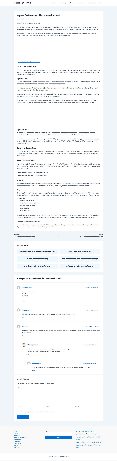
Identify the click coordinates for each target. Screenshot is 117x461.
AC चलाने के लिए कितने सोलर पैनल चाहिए (86, 432)
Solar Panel (74, 3)
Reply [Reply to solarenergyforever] (29, 354)
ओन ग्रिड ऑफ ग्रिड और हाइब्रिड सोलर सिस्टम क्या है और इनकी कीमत (37, 251)
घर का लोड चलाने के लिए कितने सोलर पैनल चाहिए (37, 266)
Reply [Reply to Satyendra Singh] (34, 371)
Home (56, 3)
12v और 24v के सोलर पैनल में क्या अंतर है (37, 259)
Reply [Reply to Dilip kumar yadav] (24, 301)
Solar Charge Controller (20, 438)
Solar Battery (64, 3)
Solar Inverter (93, 3)
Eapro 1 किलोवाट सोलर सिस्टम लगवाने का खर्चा (29, 62)
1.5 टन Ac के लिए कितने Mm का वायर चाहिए (86, 435)
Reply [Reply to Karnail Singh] (24, 317)
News (100, 3)
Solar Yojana (17, 448)
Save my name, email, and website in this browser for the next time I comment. (37, 412)
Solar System (82, 3)
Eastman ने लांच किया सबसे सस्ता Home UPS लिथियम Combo (89, 439)
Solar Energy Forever (22, 3)
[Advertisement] (58, 49)
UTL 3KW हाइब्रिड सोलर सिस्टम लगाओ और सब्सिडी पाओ (89, 443)
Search (46, 432)
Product (16, 434)
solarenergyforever (32, 345)
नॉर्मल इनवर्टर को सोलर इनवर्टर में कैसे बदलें (80, 251)
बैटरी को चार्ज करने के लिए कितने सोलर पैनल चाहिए (80, 266)
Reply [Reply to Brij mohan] (24, 336)
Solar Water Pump (19, 446)
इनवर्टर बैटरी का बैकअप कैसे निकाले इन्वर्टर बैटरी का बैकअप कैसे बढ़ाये (79, 259)
